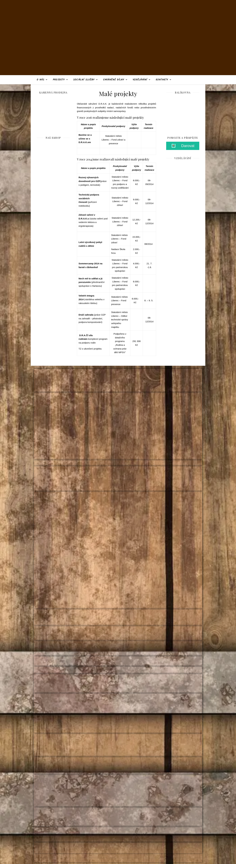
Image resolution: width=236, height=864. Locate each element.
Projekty (59, 80)
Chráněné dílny (113, 80)
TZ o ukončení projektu (90, 348)
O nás (40, 80)
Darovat (187, 146)
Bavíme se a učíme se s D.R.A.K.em (85, 138)
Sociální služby (84, 80)
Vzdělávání (140, 80)
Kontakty (162, 80)
